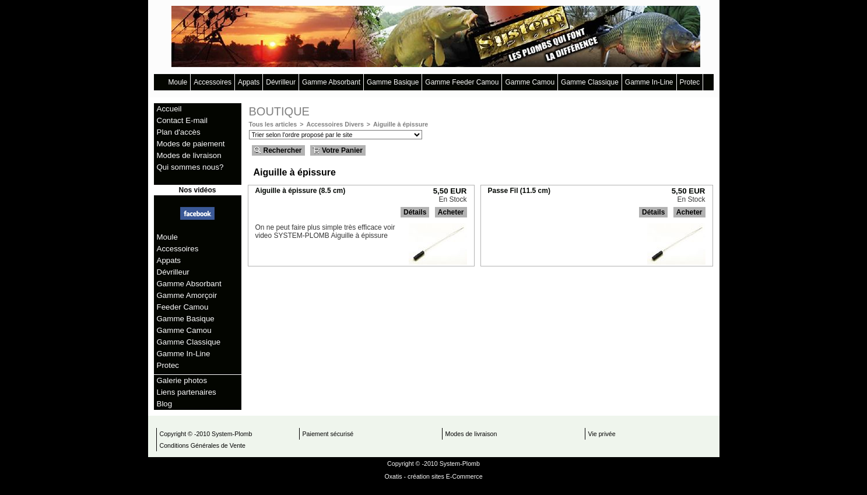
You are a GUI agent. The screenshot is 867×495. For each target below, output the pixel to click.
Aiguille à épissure (400, 124)
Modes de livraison (189, 155)
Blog (165, 403)
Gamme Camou (529, 82)
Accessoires (212, 82)
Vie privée (602, 433)
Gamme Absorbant (331, 82)
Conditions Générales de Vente (203, 445)
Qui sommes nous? (190, 167)
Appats (248, 82)
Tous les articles (273, 124)
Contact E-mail (182, 120)
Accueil (169, 108)
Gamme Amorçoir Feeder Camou (187, 301)
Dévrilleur (281, 82)
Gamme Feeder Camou (462, 82)
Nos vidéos (197, 190)
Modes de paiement (191, 143)
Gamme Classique (590, 82)
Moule (178, 82)
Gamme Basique (393, 82)
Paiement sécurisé (328, 433)
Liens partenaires (186, 392)
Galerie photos (182, 380)
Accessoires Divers (334, 124)
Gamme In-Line (649, 82)
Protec (690, 82)
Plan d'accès (179, 132)
